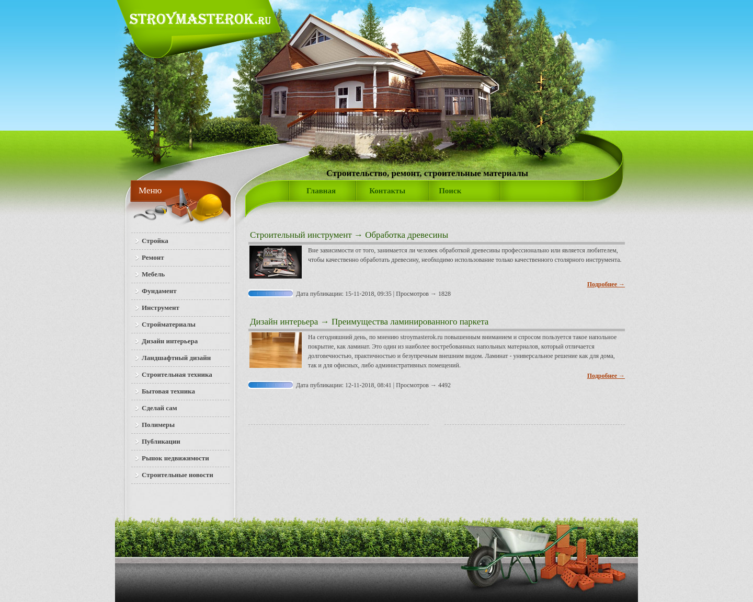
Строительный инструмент (301, 235)
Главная (321, 191)
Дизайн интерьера (284, 322)
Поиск (450, 191)
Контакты (387, 191)
